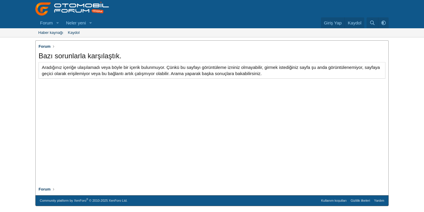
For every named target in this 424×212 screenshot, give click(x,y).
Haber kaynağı (50, 32)
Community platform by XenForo (83, 200)
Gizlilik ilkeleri (360, 200)
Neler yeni (76, 22)
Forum (46, 22)
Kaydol (74, 32)
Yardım (379, 200)
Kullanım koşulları (334, 200)
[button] (57, 22)
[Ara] (372, 22)
